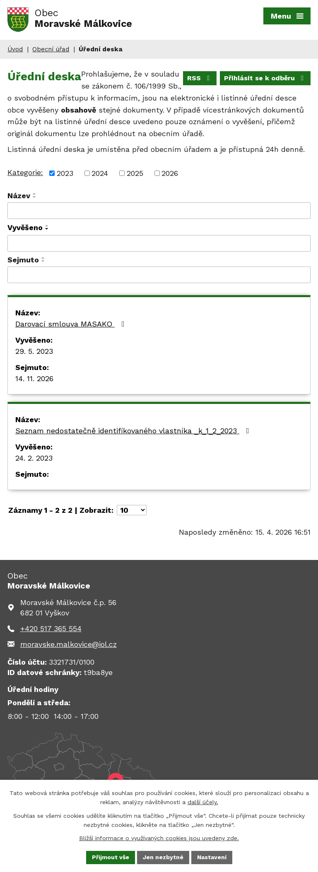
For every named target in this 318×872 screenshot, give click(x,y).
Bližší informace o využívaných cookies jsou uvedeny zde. (159, 838)
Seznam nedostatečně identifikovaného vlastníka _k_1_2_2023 (134, 430)
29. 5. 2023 (34, 351)
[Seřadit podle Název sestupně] (34, 197)
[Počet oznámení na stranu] (132, 510)
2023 (65, 173)
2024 (100, 173)
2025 (135, 173)
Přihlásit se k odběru (265, 78)
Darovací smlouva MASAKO (71, 323)
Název (18, 195)
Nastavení (211, 857)
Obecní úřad (50, 49)
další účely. (203, 802)
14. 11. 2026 (34, 378)
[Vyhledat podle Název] (159, 210)
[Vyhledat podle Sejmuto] (159, 275)
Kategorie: (25, 172)
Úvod (15, 49)
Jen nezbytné (163, 857)
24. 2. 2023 (34, 458)
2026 (169, 173)
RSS (199, 78)
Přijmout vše (110, 857)
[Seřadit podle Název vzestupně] (34, 193)
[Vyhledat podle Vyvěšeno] (159, 243)
